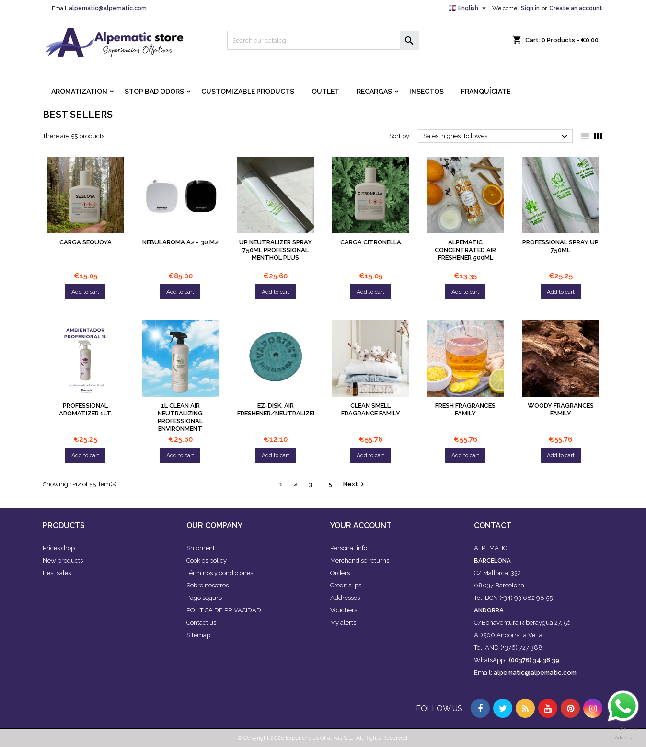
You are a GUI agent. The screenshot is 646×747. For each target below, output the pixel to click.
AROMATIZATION (79, 91)
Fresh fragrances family (465, 409)
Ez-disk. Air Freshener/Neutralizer (277, 409)
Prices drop (59, 548)
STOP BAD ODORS (154, 91)
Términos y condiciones (219, 572)
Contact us (201, 622)
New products (63, 560)
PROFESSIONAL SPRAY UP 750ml (560, 246)
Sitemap (198, 635)
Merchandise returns (359, 560)
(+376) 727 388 (521, 647)
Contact (492, 525)
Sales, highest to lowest (496, 136)
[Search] (323, 40)
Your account (361, 525)
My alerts (343, 622)
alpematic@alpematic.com (108, 8)
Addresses (345, 597)
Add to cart (85, 291)
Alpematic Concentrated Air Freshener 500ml (465, 250)
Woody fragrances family (561, 409)
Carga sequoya (85, 242)
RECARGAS (374, 91)
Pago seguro (204, 597)
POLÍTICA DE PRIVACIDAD (223, 610)
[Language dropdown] (468, 8)
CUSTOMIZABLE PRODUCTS (247, 91)
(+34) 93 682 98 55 (526, 597)
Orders (340, 572)
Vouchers (343, 610)
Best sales (57, 572)
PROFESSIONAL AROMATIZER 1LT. (85, 409)
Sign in (530, 8)
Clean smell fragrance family (370, 409)
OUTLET (325, 91)
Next (355, 484)
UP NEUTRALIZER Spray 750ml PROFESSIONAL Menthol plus (275, 250)
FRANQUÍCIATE (485, 91)
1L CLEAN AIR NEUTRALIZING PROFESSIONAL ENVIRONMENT (180, 417)
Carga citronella (370, 242)
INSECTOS (426, 91)
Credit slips (345, 585)
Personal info (348, 548)
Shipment (200, 548)
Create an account (575, 8)
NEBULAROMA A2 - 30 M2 (180, 242)
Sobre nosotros (207, 585)
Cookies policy (206, 560)
